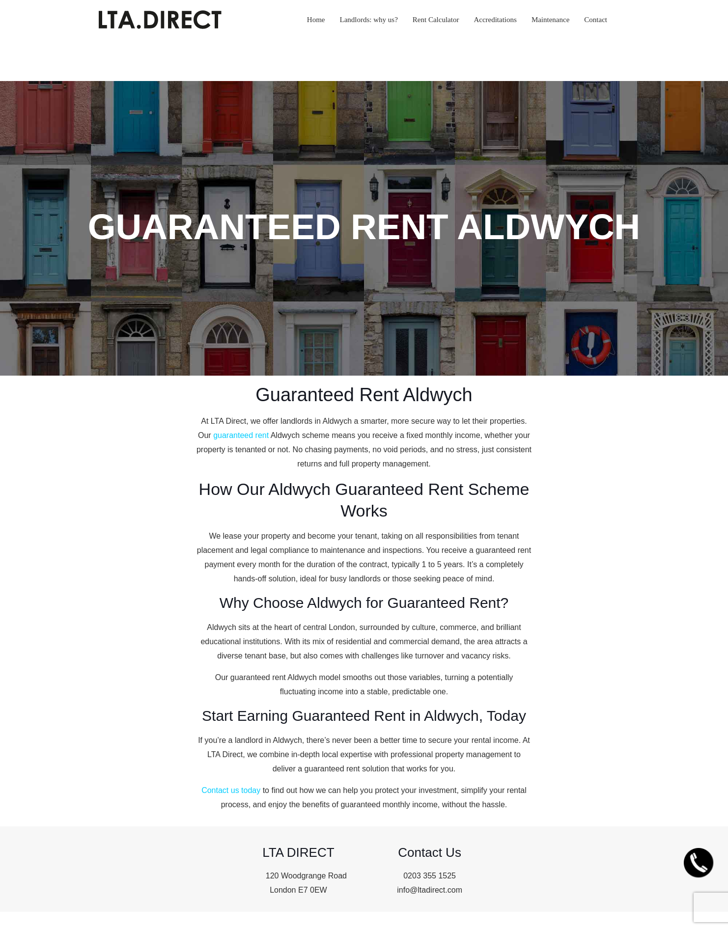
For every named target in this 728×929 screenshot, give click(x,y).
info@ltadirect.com (429, 890)
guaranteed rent (241, 435)
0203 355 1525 (429, 876)
